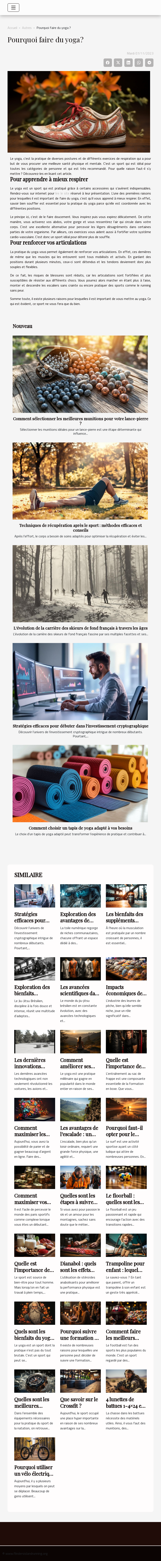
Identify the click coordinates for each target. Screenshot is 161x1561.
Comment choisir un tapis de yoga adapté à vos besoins (80, 828)
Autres (27, 27)
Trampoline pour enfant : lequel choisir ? (125, 1270)
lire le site (62, 193)
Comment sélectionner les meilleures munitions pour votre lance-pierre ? (80, 421)
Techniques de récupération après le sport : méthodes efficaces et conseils (80, 527)
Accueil (12, 27)
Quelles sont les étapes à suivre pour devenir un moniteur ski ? (78, 1205)
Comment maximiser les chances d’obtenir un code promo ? (34, 1137)
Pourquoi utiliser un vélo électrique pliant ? (34, 1473)
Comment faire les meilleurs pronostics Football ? (123, 1341)
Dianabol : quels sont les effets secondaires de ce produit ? (80, 1273)
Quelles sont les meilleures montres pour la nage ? (32, 1409)
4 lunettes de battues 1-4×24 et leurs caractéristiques (124, 1409)
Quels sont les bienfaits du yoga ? (33, 1337)
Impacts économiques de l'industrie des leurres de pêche (124, 996)
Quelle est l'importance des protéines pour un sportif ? (34, 1273)
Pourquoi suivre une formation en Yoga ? (80, 1337)
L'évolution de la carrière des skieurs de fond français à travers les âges (81, 628)
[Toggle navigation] (13, 7)
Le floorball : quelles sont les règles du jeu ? (123, 1202)
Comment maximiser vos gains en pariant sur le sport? (32, 1205)
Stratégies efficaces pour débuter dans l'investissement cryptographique (80, 726)
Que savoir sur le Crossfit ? (79, 1402)
